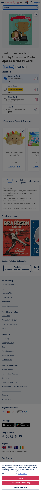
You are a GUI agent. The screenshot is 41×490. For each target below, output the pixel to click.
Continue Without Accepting (20, 483)
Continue (20, 478)
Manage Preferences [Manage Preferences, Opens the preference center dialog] (20, 487)
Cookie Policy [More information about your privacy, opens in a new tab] (22, 474)
